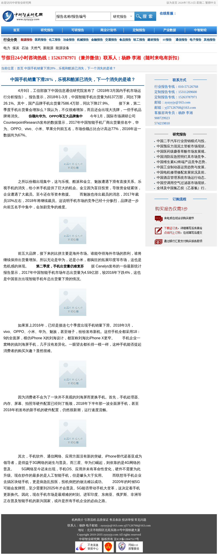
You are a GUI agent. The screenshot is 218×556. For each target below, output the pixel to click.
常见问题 (140, 519)
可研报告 (77, 30)
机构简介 (78, 519)
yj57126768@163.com (137, 525)
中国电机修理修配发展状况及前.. (181, 172)
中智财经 (200, 30)
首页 (16, 30)
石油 (25, 48)
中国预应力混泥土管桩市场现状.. (181, 146)
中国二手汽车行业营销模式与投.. (181, 141)
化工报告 (55, 39)
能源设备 (62, 48)
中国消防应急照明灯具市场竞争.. (181, 156)
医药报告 (41, 39)
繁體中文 (210, 2)
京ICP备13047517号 (126, 539)
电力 (6, 48)
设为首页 (171, 2)
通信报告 (181, 39)
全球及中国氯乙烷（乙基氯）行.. (181, 188)
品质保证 (103, 519)
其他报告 (210, 39)
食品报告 (125, 39)
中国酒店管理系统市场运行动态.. (181, 177)
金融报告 (97, 39)
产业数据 (169, 30)
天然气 (36, 48)
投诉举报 (128, 519)
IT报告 (167, 39)
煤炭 (15, 48)
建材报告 (153, 39)
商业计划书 (108, 30)
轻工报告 (139, 39)
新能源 (48, 48)
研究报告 (47, 30)
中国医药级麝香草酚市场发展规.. (181, 151)
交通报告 (111, 39)
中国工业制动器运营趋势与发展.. (181, 167)
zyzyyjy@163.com (112, 525)
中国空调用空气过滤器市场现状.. (181, 183)
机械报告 (83, 39)
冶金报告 (69, 39)
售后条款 (115, 519)
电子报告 (195, 39)
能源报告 (26, 39)
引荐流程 (90, 519)
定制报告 (139, 30)
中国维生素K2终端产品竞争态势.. (182, 162)
